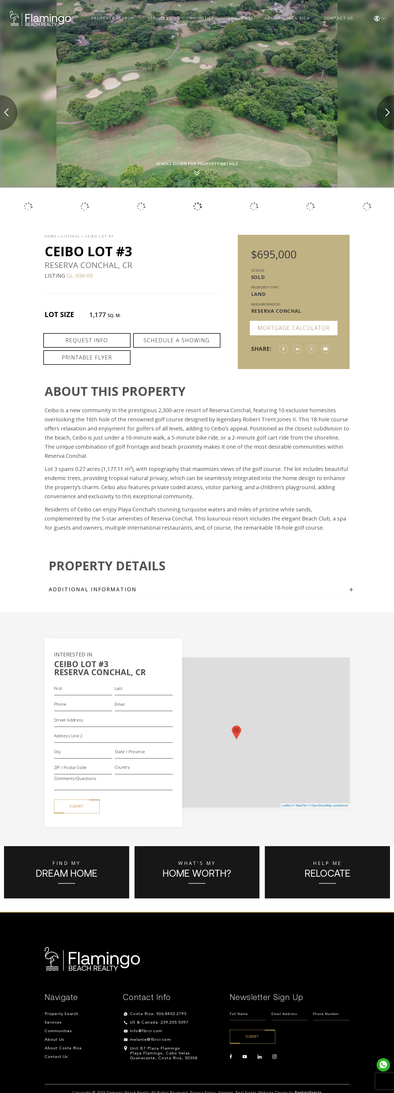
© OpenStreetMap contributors (328, 805)
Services (158, 18)
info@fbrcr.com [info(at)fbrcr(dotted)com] (146, 1031)
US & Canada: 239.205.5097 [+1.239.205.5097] (159, 1023)
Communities (198, 18)
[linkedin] (260, 1057)
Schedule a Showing (177, 340)
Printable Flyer (87, 357)
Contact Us (338, 18)
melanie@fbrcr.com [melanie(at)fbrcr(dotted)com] (150, 1040)
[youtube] (245, 1057)
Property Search (112, 18)
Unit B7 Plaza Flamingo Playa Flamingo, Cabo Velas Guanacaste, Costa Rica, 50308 (164, 1053)
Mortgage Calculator (294, 328)
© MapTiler (300, 805)
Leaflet (286, 805)
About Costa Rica (287, 18)
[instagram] (274, 1057)
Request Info (87, 340)
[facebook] (231, 1057)
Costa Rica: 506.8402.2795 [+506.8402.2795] (158, 1014)
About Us (239, 18)
